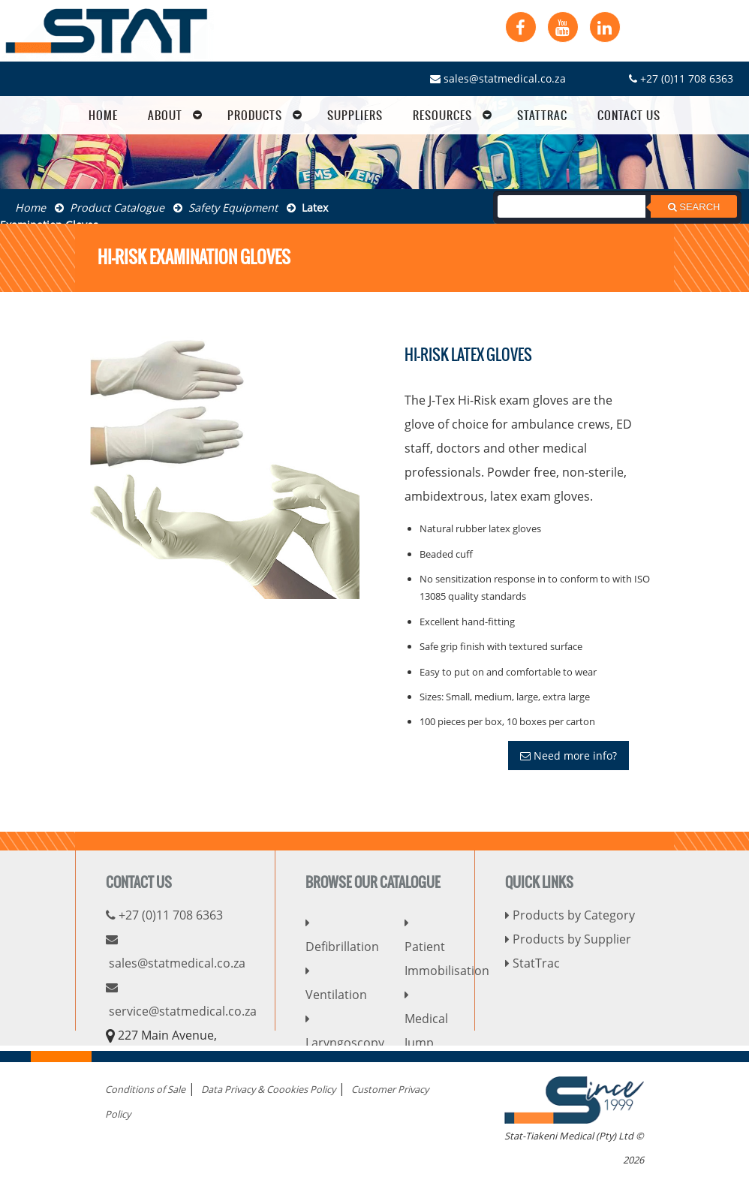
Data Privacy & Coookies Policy (268, 1089)
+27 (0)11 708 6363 (681, 78)
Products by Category (570, 915)
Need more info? (568, 755)
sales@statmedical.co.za (498, 78)
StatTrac (532, 963)
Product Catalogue (109, 207)
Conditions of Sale (145, 1089)
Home (30, 207)
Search (694, 206)
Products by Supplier (568, 939)
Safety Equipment (225, 207)
